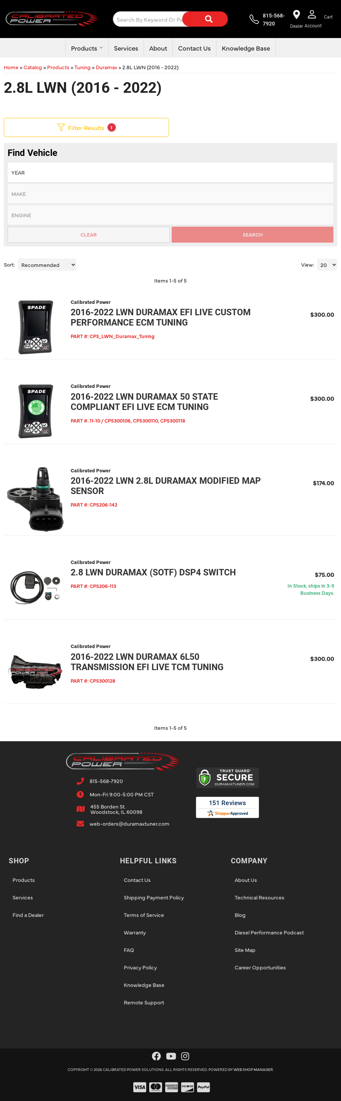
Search (253, 234)
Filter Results (86, 127)
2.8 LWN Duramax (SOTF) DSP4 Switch (152, 569)
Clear (89, 234)
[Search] (199, 19)
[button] (168, 19)
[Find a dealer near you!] (295, 19)
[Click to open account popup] (312, 19)
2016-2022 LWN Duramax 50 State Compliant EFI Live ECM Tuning (143, 401)
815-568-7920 (106, 776)
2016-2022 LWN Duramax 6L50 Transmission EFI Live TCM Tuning (146, 658)
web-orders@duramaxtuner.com (129, 818)
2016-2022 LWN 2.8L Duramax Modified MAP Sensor (164, 484)
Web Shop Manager (253, 1064)
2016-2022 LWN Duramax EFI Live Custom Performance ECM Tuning (159, 317)
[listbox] (170, 172)
